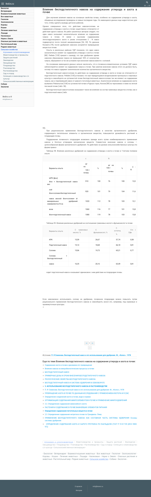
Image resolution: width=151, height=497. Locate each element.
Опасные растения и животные (14, 41)
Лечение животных (9, 30)
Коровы (4, 25)
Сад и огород (8, 73)
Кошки (3, 28)
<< (145, 5)
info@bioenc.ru (7, 99)
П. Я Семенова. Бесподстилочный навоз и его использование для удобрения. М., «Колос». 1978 (92, 355)
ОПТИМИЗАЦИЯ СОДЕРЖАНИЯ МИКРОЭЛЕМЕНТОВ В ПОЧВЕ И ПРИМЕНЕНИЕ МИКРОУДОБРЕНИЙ (87, 400)
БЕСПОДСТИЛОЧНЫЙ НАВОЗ (58, 372)
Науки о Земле (7, 39)
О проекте (78, 486)
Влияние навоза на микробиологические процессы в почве (70, 369)
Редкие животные (8, 47)
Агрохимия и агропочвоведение (16, 52)
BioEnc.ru (10, 3)
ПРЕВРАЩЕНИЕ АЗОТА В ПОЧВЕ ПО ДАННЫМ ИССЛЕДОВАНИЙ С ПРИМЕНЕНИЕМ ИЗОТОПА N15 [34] (88, 393)
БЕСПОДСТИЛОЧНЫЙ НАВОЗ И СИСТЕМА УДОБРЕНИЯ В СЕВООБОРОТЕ (76, 383)
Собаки (4, 84)
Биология (5, 8)
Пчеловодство (9, 68)
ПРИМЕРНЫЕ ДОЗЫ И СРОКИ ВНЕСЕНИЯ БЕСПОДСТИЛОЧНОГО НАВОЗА (76, 376)
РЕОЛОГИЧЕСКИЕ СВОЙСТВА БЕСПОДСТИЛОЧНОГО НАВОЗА (71, 379)
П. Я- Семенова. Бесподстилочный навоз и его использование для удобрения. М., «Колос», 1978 (85, 390)
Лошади (4, 33)
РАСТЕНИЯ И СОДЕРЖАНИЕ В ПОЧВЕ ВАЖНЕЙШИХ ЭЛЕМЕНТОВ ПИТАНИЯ (77, 407)
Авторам (79, 490)
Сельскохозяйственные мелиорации (18, 81)
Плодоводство (9, 65)
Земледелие (8, 60)
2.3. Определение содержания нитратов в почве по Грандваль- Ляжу (74, 414)
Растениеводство (10, 71)
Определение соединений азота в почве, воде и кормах (69, 397)
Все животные (7, 17)
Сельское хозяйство (9, 50)
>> (149, 5)
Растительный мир (9, 44)
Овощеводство (9, 63)
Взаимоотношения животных (13, 14)
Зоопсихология (7, 22)
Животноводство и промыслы (15, 55)
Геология (4, 19)
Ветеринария (6, 11)
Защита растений (10, 58)
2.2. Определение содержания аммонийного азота (67, 404)
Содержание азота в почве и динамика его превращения (69, 365)
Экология (5, 87)
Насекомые (6, 36)
